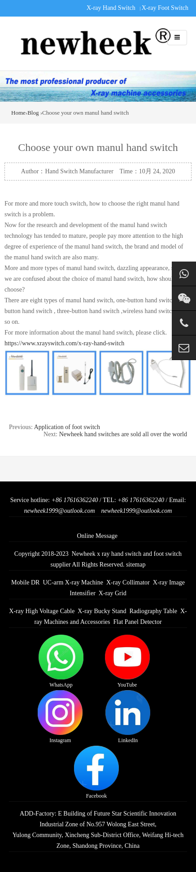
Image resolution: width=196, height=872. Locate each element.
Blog (33, 112)
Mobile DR (25, 582)
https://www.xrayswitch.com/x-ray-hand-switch (64, 343)
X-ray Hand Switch (111, 7)
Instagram (60, 716)
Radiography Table (153, 611)
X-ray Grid (112, 593)
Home (18, 112)
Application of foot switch (67, 427)
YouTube (127, 661)
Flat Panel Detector (137, 622)
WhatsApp (61, 661)
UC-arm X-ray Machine (73, 582)
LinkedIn (127, 716)
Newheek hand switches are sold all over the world (123, 434)
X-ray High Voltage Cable (41, 611)
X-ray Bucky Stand (102, 611)
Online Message (97, 536)
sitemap (136, 564)
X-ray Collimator (128, 582)
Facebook (96, 772)
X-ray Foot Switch (165, 7)
